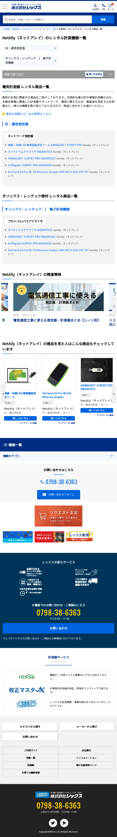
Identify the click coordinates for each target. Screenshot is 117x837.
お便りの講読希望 (31, 772)
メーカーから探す (86, 726)
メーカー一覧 (49, 28)
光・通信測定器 (15, 48)
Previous (3, 394)
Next (114, 307)
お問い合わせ (59, 628)
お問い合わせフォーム (61, 494)
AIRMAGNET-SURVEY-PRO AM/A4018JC (32, 158)
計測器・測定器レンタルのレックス (21, 28)
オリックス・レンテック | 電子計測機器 (28, 60)
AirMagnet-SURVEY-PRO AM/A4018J (30, 165)
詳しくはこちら (20, 418)
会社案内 (86, 750)
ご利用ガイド (30, 750)
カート (110, 7)
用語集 (30, 765)
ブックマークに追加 (27, 422)
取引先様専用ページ (86, 765)
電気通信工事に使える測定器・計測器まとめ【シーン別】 (57, 320)
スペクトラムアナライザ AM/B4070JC (30, 151)
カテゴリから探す (30, 726)
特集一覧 (30, 757)
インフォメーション (86, 757)
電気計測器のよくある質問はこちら (28, 114)
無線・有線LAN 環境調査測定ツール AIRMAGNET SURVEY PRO (45, 145)
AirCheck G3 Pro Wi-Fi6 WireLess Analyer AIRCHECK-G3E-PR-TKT (48, 172)
